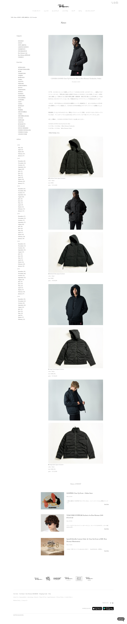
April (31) (20, 287)
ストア (73, 11)
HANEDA (20, 93)
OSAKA (20, 79)
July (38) (20, 226)
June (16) (20, 311)
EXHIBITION (21, 49)
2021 (18, 269)
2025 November (33, 17)
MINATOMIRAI (22, 112)
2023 (18, 213)
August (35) (21, 252)
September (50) (22, 250)
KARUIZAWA (21, 95)
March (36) (21, 262)
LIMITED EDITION (23, 47)
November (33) (22, 246)
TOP (12, 17)
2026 (18, 145)
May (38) (20, 230)
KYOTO (20, 87)
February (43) (21, 153)
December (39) (21, 271)
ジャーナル (65, 11)
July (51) (20, 171)
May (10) (20, 313)
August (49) (21, 169)
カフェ (80, 11)
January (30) (21, 238)
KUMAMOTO (22, 124)
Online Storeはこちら (54, 133)
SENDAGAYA (21, 67)
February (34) (21, 291)
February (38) (21, 236)
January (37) (21, 183)
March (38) (21, 179)
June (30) (20, 256)
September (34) (22, 194)
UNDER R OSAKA (23, 132)
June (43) (20, 173)
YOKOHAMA (21, 89)
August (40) (21, 224)
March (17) (21, 317)
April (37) (20, 232)
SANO (19, 101)
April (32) (20, 260)
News (15, 17)
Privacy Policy (60, 597)
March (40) (21, 151)
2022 (18, 241)
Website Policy (16, 600)
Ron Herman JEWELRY (24, 55)
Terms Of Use (42, 597)
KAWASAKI (21, 120)
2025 (18, 158)
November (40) (22, 190)
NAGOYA (20, 81)
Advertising (30, 597)
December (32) (21, 244)
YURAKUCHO (22, 73)
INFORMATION (22, 51)
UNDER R (20, 57)
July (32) (20, 199)
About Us (15, 597)
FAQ (49, 594)
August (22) (21, 307)
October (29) (21, 303)
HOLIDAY (21, 41)
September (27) (22, 222)
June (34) (20, 283)
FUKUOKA (21, 83)
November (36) (22, 163)
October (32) (21, 275)
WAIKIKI (20, 110)
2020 (18, 296)
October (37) (21, 220)
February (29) (21, 264)
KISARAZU (21, 106)
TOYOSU (20, 118)
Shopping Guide (43, 594)
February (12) (21, 319)
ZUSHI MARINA (22, 85)
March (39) (21, 234)
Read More (106, 504)
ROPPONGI (21, 77)
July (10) (20, 309)
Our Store (15, 594)
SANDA (20, 103)
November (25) (22, 301)
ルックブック (55, 11)
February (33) (21, 209)
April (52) (20, 149)
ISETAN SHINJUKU (23, 128)
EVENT (19, 17)
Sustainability (22, 597)
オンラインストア (90, 11)
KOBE (19, 71)
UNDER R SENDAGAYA (24, 130)
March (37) (21, 289)
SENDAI (20, 91)
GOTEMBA (21, 99)
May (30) (20, 147)
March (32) (21, 207)
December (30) (21, 299)
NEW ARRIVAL (25, 17)
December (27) (21, 216)
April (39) (20, 177)
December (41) (21, 188)
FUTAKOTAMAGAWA (24, 69)
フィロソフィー (36, 11)
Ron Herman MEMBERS (32, 594)
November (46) (22, 273)
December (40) (21, 161)
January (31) (21, 211)
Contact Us (24, 600)
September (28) (22, 305)
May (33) (20, 203)
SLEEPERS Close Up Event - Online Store (79, 493)
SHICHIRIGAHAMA (23, 116)
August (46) (21, 197)
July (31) (20, 254)
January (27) (21, 155)
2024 (18, 186)
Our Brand (22, 594)
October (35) (21, 165)
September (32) (22, 277)
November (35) (22, 218)
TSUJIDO (20, 75)
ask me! (121, 619)
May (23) (20, 285)
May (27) (20, 175)
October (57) (21, 192)
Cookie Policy (68, 597)
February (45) (21, 181)
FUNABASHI (21, 126)
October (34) (21, 248)
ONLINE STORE (22, 134)
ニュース (46, 11)
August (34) (21, 279)
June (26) (20, 201)
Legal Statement (51, 597)
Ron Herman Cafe (22, 53)
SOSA (19, 108)
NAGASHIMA (22, 97)
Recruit (36, 597)
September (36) (22, 167)
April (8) (20, 315)
